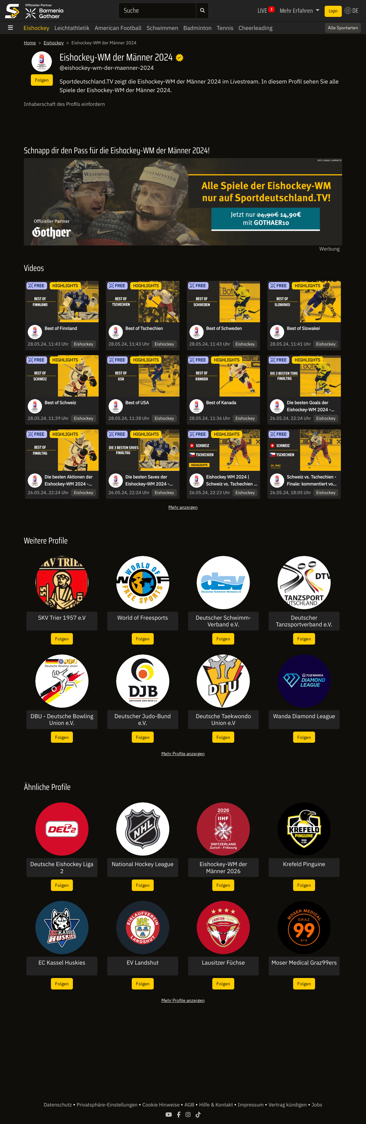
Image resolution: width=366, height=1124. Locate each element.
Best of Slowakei (303, 328)
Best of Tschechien (144, 328)
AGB (189, 1105)
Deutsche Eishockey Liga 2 (62, 867)
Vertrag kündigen (288, 1105)
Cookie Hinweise (161, 1105)
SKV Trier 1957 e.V (62, 617)
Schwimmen (162, 28)
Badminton (197, 28)
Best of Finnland (61, 328)
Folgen (42, 80)
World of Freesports (142, 617)
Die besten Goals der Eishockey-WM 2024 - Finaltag (309, 406)
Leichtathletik (71, 28)
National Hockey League (142, 864)
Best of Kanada (221, 402)
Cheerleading (255, 28)
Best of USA (137, 402)
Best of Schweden (224, 328)
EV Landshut (142, 962)
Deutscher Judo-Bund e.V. (143, 719)
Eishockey (36, 28)
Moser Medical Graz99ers (304, 962)
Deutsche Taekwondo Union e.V (223, 719)
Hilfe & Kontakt (216, 1105)
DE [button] (351, 10)
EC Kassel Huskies (62, 962)
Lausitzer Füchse (223, 962)
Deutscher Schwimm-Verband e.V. (223, 621)
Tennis (225, 28)
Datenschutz (58, 1105)
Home (30, 43)
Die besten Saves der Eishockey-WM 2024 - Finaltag (147, 480)
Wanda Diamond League (304, 716)
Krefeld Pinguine (304, 864)
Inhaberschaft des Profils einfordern (64, 104)
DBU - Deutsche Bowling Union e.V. (62, 719)
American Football (118, 28)
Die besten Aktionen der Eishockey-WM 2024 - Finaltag (69, 480)
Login (333, 11)
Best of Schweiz (60, 402)
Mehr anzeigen (183, 507)
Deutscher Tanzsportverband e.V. (304, 621)
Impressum (251, 1105)
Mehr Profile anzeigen (183, 753)
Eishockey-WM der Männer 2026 (223, 867)
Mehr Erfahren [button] (297, 10)
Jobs (317, 1105)
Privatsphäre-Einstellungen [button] (108, 1105)
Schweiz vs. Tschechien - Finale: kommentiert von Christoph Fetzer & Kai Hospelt (311, 480)
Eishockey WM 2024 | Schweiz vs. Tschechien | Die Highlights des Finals (230, 480)
